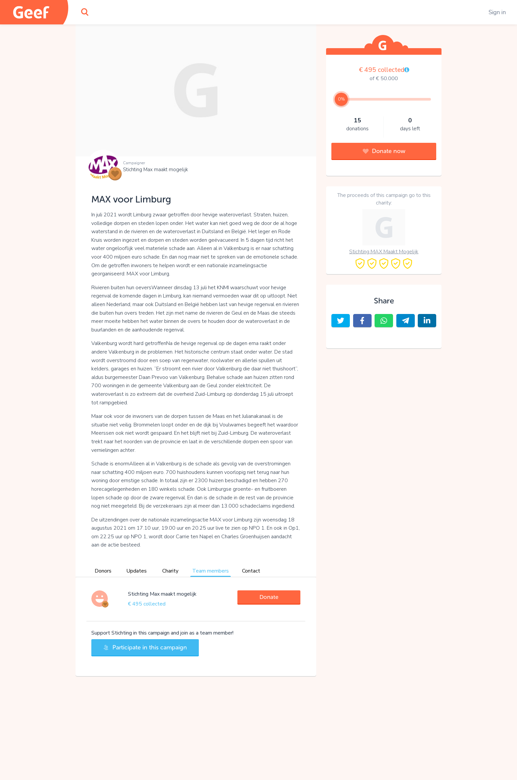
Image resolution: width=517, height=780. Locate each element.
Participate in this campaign (145, 647)
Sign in (497, 12)
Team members (210, 571)
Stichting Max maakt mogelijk (155, 169)
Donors (103, 571)
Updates (136, 571)
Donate (268, 597)
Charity (170, 571)
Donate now (384, 151)
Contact (251, 571)
